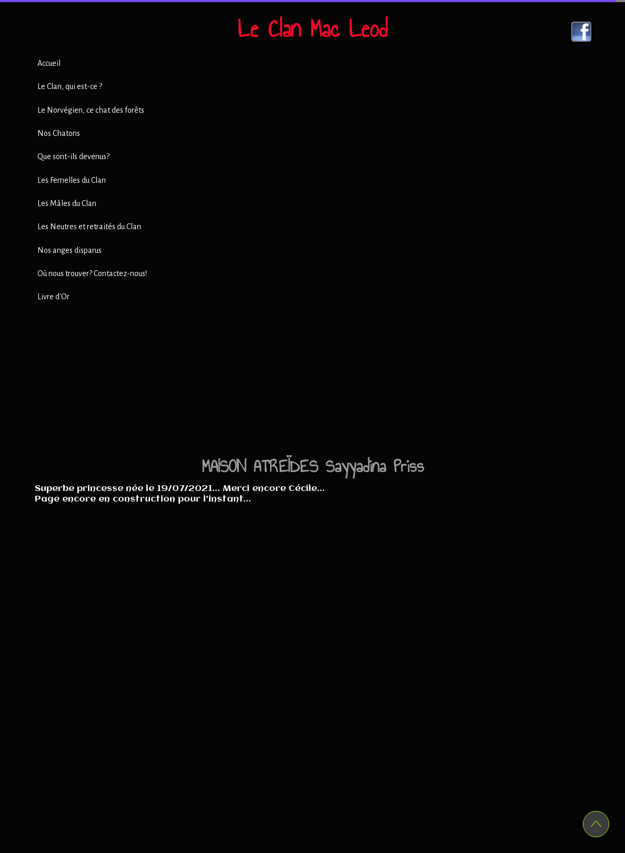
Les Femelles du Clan (71, 180)
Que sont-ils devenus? (73, 156)
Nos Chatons (58, 133)
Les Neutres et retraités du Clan (89, 226)
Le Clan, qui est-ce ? (69, 86)
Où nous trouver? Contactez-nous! (92, 273)
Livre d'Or (53, 296)
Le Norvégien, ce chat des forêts (90, 110)
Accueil (49, 63)
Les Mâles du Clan (66, 203)
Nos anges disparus (69, 250)
